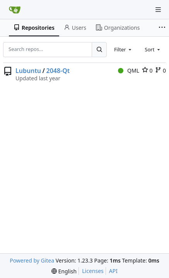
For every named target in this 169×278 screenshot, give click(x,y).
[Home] (15, 10)
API (113, 271)
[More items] (163, 27)
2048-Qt (58, 71)
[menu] (64, 271)
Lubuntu (28, 71)
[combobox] (123, 49)
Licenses (93, 271)
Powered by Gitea (32, 260)
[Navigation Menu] (158, 10)
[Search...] (99, 49)
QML (128, 70)
